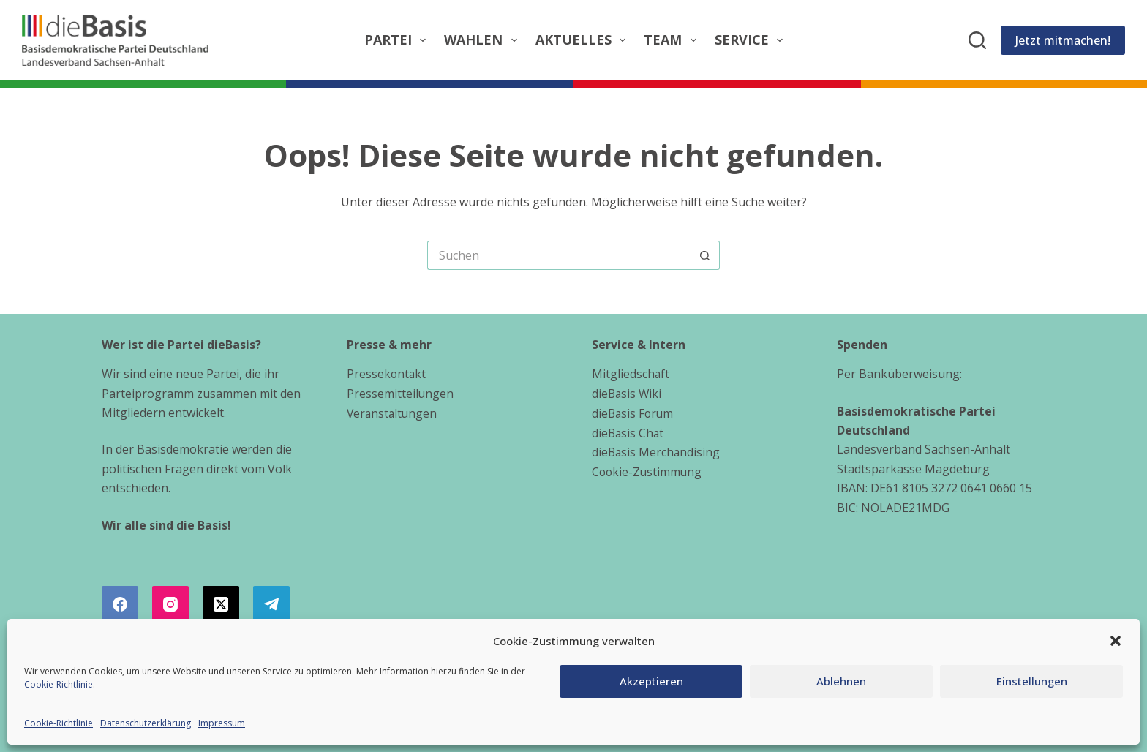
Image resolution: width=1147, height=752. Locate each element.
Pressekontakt (387, 374)
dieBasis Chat (629, 432)
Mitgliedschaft (631, 374)
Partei (398, 40)
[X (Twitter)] (221, 604)
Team (673, 40)
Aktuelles (583, 40)
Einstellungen (1031, 681)
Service (752, 40)
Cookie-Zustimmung (648, 470)
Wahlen (483, 40)
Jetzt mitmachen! (1062, 40)
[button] (1115, 640)
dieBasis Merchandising (657, 451)
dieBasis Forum (634, 413)
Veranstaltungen (393, 413)
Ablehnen (841, 681)
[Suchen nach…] (559, 255)
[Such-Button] (705, 255)
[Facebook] (120, 604)
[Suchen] (977, 40)
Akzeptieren (651, 681)
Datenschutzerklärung (145, 723)
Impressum (221, 723)
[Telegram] (271, 604)
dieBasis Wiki (627, 394)
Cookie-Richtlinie (58, 684)
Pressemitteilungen (400, 394)
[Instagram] (170, 604)
